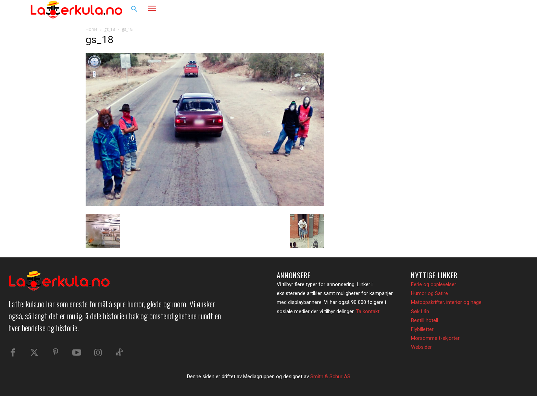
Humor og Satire (429, 293)
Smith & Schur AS (330, 376)
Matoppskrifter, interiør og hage (446, 302)
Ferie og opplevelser (433, 284)
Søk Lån (420, 311)
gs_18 (109, 29)
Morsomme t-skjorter (435, 338)
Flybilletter (422, 329)
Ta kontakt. (368, 311)
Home (92, 29)
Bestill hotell (424, 320)
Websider (421, 347)
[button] (134, 9)
